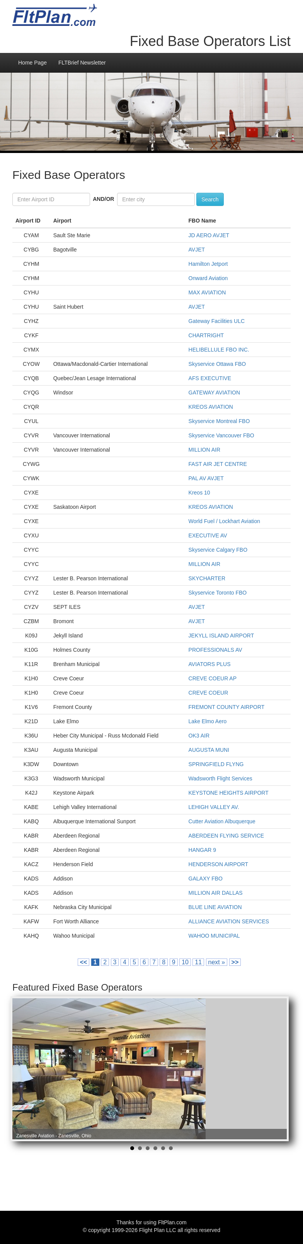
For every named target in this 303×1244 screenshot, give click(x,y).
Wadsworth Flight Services (220, 778)
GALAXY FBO (206, 878)
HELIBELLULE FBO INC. (219, 350)
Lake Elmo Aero (208, 721)
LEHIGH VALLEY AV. (214, 807)
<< (83, 962)
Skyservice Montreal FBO (219, 421)
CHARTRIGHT (206, 335)
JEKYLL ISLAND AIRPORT (221, 635)
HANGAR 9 (202, 850)
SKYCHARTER (207, 578)
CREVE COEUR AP (213, 678)
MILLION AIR (204, 450)
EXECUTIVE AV (208, 535)
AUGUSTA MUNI (209, 750)
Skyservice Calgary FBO (218, 550)
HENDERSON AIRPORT (219, 864)
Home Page (32, 62)
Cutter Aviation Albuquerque (222, 821)
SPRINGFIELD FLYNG (216, 764)
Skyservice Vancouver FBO (221, 435)
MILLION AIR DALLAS (216, 893)
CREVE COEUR (208, 693)
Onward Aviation (208, 278)
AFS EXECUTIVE (210, 378)
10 (185, 962)
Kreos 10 (199, 492)
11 (198, 962)
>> (235, 962)
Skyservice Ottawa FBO (217, 364)
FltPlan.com (172, 1222)
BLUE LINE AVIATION (215, 907)
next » (216, 962)
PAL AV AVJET (206, 478)
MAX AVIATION (207, 292)
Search (209, 199)
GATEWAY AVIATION (214, 392)
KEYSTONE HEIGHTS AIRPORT (229, 793)
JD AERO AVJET (209, 235)
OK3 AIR (199, 735)
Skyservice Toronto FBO (218, 593)
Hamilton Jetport (208, 264)
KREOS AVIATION (211, 407)
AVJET (197, 249)
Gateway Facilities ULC (217, 321)
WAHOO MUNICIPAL (214, 936)
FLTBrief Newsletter (82, 62)
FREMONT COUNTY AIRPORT (227, 707)
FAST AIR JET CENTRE (218, 464)
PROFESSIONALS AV (215, 650)
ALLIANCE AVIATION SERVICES (229, 921)
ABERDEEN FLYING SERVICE (226, 836)
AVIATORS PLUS (210, 664)
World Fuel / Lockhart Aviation (224, 521)
